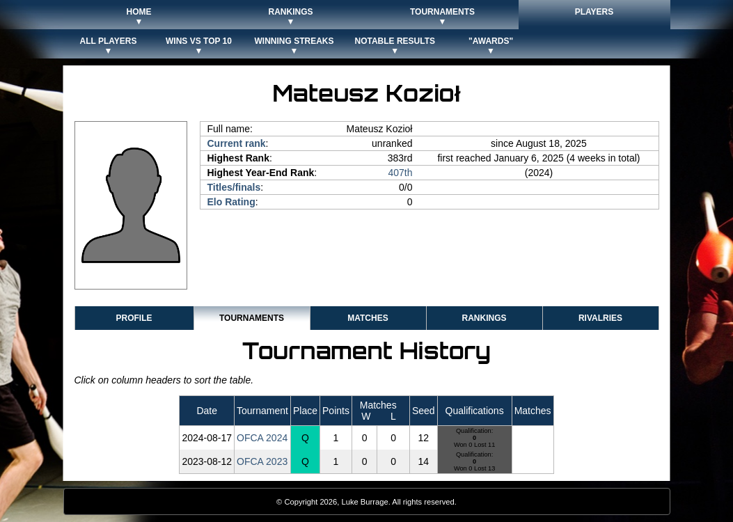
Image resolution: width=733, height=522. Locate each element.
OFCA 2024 (262, 437)
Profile (134, 318)
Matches (367, 318)
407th (400, 172)
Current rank (236, 143)
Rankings (484, 318)
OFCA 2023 (262, 461)
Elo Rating (231, 201)
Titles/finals (234, 187)
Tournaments (251, 318)
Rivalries (600, 318)
